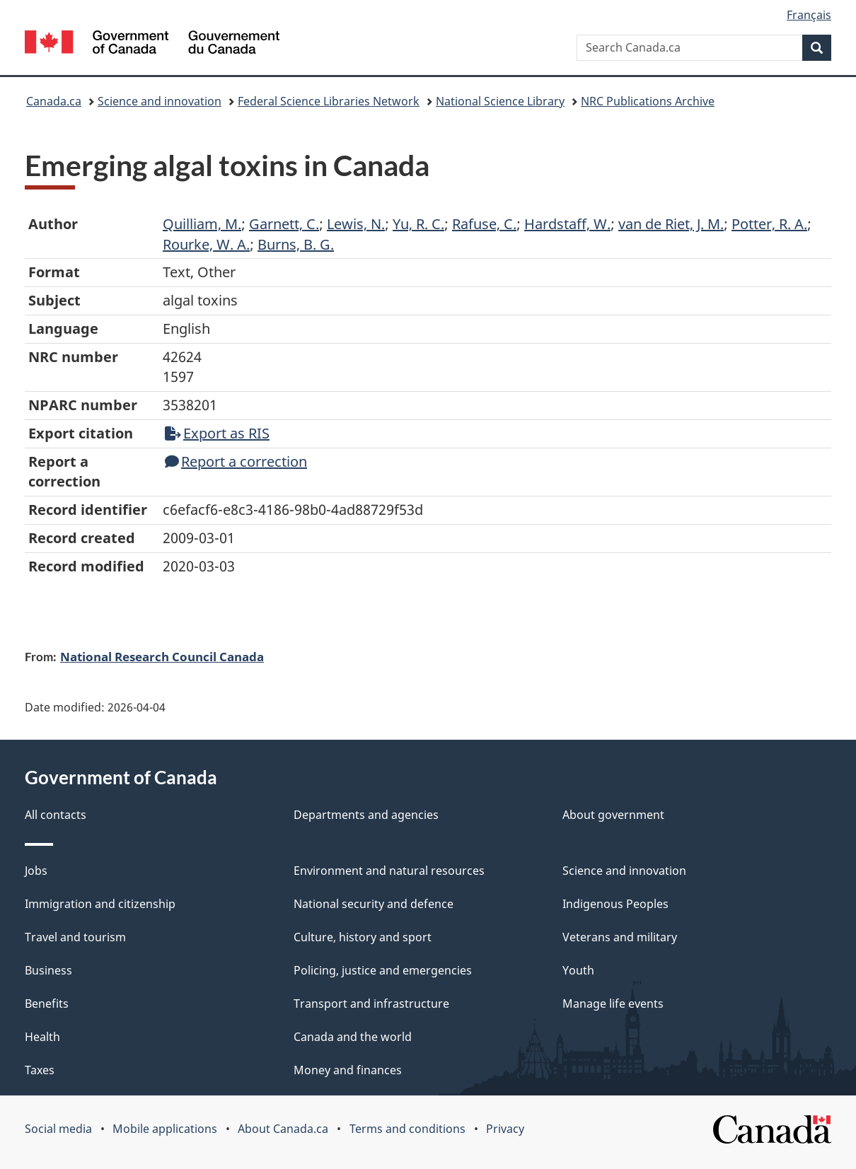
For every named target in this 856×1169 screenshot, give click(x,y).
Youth (578, 970)
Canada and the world (353, 1037)
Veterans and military (619, 937)
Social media (58, 1128)
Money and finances (348, 1070)
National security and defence (373, 904)
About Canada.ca (283, 1128)
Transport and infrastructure (371, 1003)
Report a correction (236, 461)
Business (48, 970)
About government (613, 814)
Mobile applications (164, 1128)
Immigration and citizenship (100, 904)
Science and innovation (159, 101)
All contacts (55, 814)
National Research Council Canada (162, 656)
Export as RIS (217, 433)
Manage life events (613, 1003)
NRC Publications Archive (648, 101)
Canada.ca (53, 101)
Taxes (39, 1070)
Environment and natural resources (389, 870)
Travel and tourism (75, 937)
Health (42, 1037)
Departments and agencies (366, 814)
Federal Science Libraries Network (329, 101)
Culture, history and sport (363, 937)
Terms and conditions (407, 1128)
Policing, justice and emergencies (383, 970)
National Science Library (500, 101)
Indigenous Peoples (615, 904)
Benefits (47, 1003)
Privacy (505, 1128)
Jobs (36, 870)
